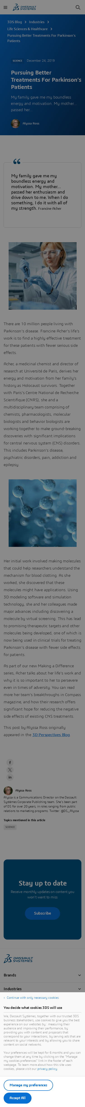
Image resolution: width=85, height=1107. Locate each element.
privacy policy (47, 1069)
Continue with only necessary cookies (33, 997)
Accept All (18, 1098)
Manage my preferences (28, 1085)
